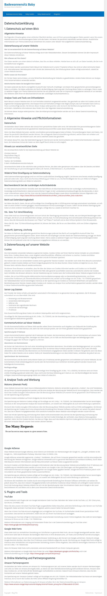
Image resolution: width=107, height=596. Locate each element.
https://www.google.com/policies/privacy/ (45, 553)
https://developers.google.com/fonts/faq (64, 551)
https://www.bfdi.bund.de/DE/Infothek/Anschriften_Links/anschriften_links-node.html (51, 195)
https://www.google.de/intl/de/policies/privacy (21, 525)
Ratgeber (57, 14)
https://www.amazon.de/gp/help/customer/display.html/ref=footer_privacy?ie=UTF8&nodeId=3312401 (41, 584)
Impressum (98, 593)
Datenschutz (89, 593)
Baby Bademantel (44, 14)
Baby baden (30, 14)
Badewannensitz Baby (14, 14)
